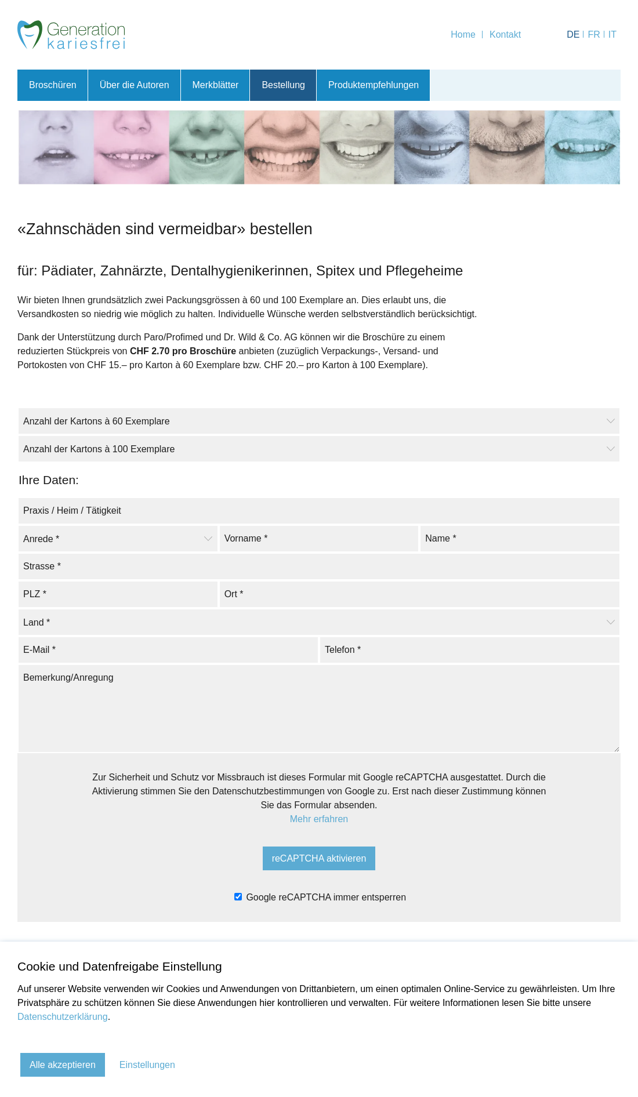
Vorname (246, 537)
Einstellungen (147, 1065)
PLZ (34, 593)
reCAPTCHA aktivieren (319, 858)
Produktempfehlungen (374, 85)
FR (594, 34)
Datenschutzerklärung (62, 1017)
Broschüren (53, 85)
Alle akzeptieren (63, 1065)
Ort (234, 593)
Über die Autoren (134, 85)
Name (440, 537)
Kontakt (505, 34)
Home (463, 34)
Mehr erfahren (319, 819)
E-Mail (39, 648)
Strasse (42, 565)
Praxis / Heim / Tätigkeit (72, 509)
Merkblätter (216, 85)
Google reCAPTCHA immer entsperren (320, 897)
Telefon (343, 648)
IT (612, 34)
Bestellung (284, 85)
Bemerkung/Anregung (68, 676)
